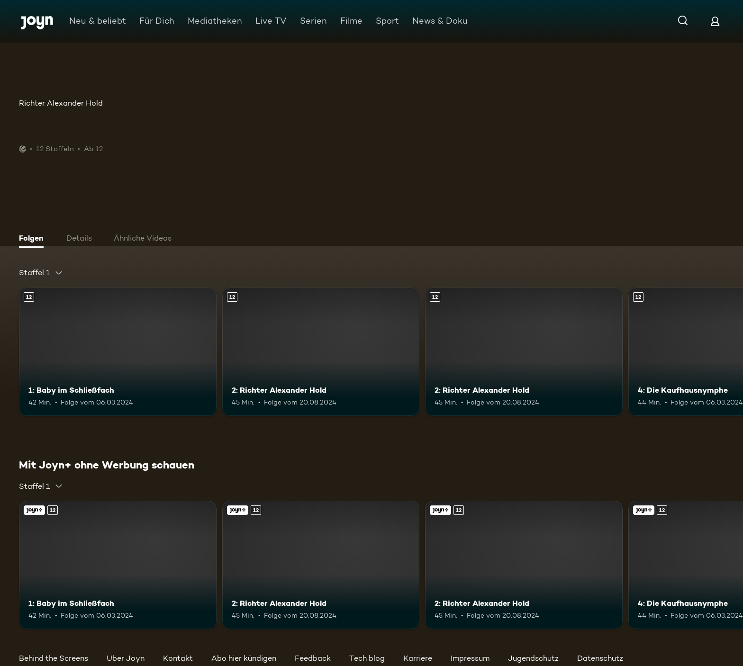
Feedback (313, 658)
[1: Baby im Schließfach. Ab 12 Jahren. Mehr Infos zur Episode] (118, 352)
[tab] (33, 239)
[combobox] (41, 272)
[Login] (715, 21)
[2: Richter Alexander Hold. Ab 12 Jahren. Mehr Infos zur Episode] (321, 352)
